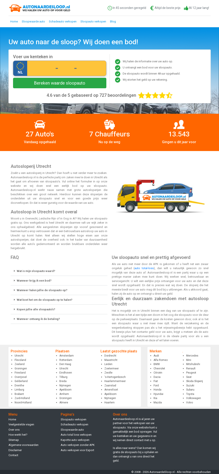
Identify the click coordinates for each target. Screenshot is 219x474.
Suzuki (190, 385)
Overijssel (21, 377)
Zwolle (108, 372)
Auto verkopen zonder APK (78, 445)
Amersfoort (111, 389)
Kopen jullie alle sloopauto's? (36, 309)
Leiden (108, 364)
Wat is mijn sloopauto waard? (36, 271)
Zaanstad (110, 385)
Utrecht (19, 355)
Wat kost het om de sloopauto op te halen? (44, 299)
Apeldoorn (65, 389)
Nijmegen (65, 385)
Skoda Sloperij (194, 381)
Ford (156, 385)
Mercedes (192, 355)
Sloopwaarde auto (33, 21)
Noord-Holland (23, 402)
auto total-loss (144, 268)
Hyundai (158, 394)
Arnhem (64, 394)
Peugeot (191, 372)
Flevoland (20, 360)
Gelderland (21, 381)
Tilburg (63, 377)
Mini (188, 360)
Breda (63, 381)
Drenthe (19, 385)
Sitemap (13, 440)
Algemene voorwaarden (23, 445)
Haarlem (109, 402)
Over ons (14, 429)
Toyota (190, 394)
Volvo (189, 402)
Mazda (158, 402)
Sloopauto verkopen (93, 21)
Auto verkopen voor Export (77, 450)
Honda (157, 389)
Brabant (19, 394)
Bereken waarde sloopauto (59, 83)
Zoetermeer (111, 368)
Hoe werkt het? (17, 434)
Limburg (19, 389)
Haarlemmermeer (115, 381)
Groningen (21, 368)
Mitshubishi (193, 364)
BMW (157, 364)
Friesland (20, 372)
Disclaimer (15, 450)
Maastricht (110, 360)
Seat (189, 377)
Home (14, 21)
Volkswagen (193, 398)
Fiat (156, 381)
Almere (63, 402)
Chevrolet (159, 368)
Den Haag (65, 364)
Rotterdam (65, 360)
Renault (191, 368)
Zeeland (20, 364)
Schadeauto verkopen (63, 21)
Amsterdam (66, 355)
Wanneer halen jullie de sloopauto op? (42, 290)
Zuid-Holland (22, 398)
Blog (113, 21)
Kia (155, 398)
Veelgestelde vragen (21, 424)
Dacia (157, 377)
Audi (156, 355)
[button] (59, 271)
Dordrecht (110, 355)
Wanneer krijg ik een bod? (34, 280)
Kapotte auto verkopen (75, 440)
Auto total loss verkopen (76, 434)
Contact (13, 455)
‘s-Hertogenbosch (115, 377)
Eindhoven (65, 372)
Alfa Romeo (161, 360)
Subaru (190, 389)
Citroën (158, 372)
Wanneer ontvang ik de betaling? (38, 319)
